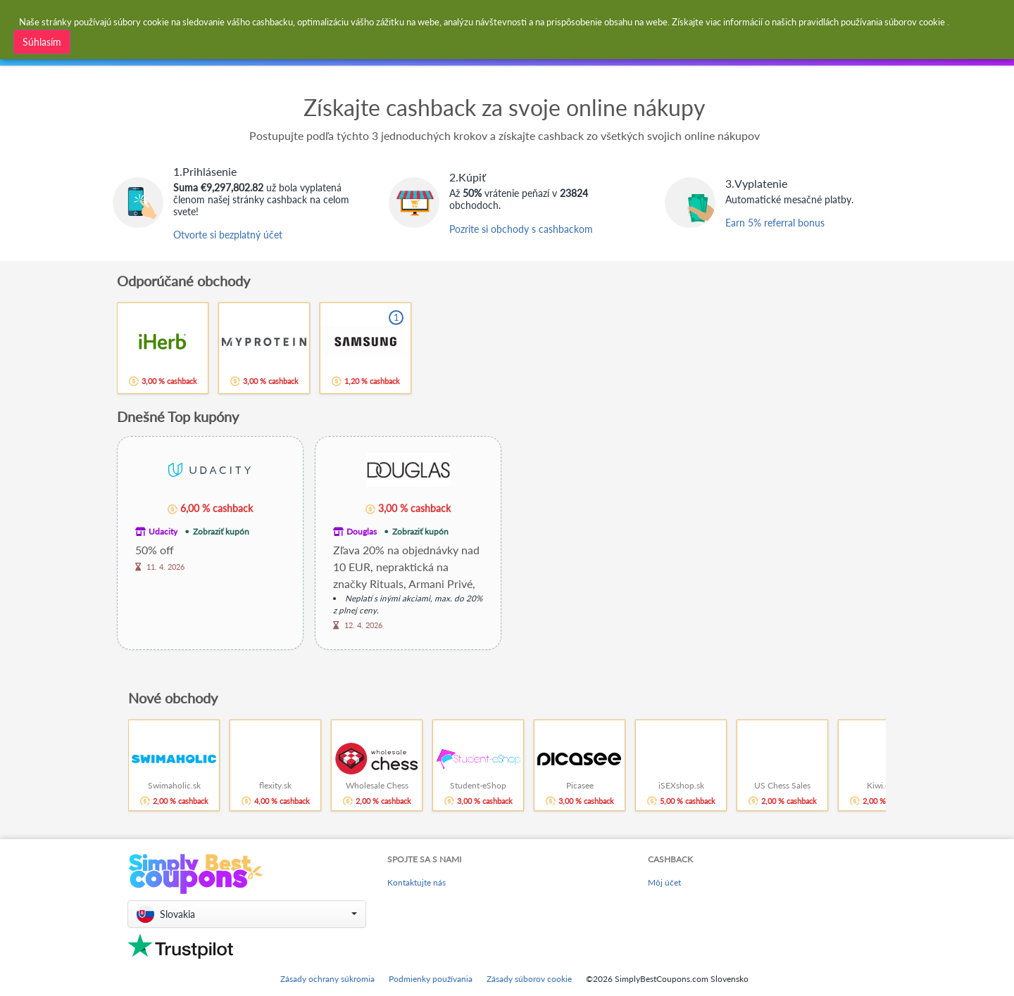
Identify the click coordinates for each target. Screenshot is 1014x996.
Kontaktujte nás (416, 882)
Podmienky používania (430, 978)
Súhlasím (42, 42)
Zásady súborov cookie (529, 978)
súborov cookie (914, 21)
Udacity (163, 531)
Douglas (361, 531)
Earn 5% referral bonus (775, 223)
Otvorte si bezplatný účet (227, 235)
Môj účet (664, 882)
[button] (246, 914)
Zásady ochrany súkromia (327, 978)
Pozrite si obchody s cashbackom (521, 229)
